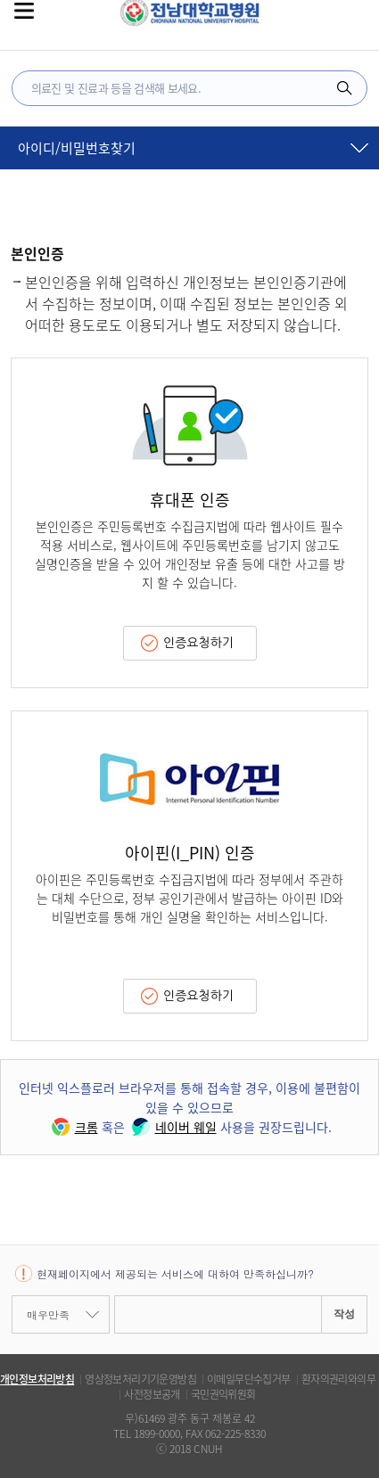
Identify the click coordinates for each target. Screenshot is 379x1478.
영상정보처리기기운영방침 (140, 1379)
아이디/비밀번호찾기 (77, 148)
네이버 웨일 (172, 1127)
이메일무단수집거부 (249, 1379)
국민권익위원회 (223, 1394)
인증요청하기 (198, 642)
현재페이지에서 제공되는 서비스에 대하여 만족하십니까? (175, 1273)
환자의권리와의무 (338, 1379)
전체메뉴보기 (24, 10)
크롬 (73, 1127)
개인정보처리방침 (37, 1379)
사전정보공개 (151, 1394)
